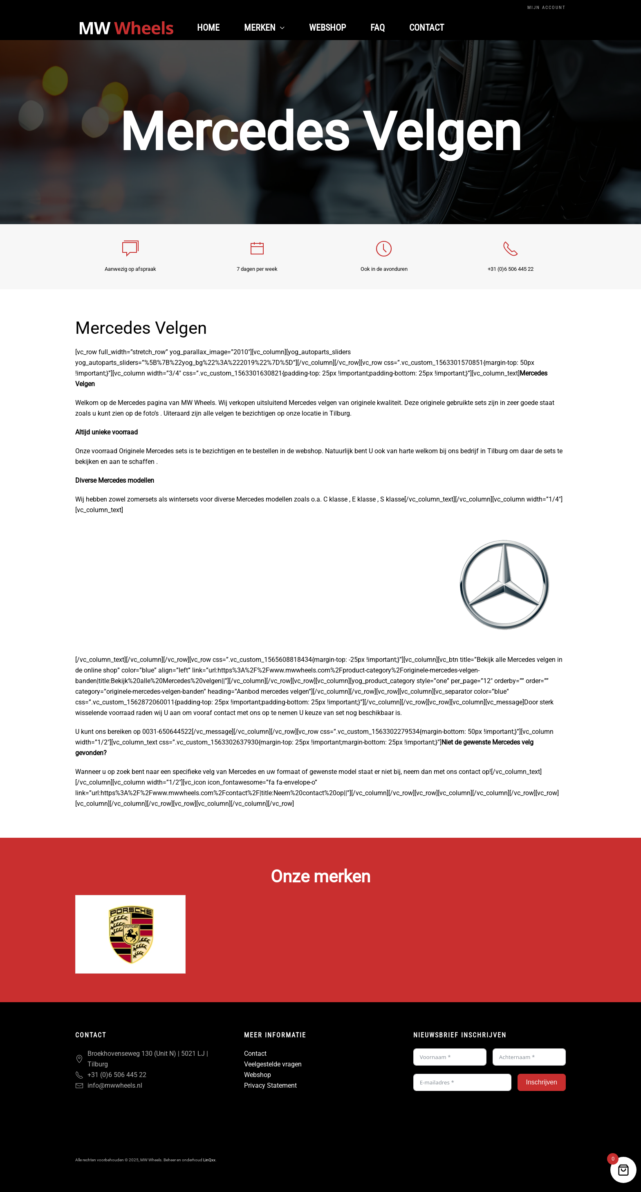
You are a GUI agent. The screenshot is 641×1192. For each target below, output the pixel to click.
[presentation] (475, 1115)
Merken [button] (264, 27)
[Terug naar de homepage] (126, 28)
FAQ (377, 27)
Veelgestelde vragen (273, 1064)
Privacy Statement (270, 1085)
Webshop (327, 27)
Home (208, 27)
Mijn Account (546, 7)
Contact (426, 27)
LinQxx (209, 1160)
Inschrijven (541, 1082)
